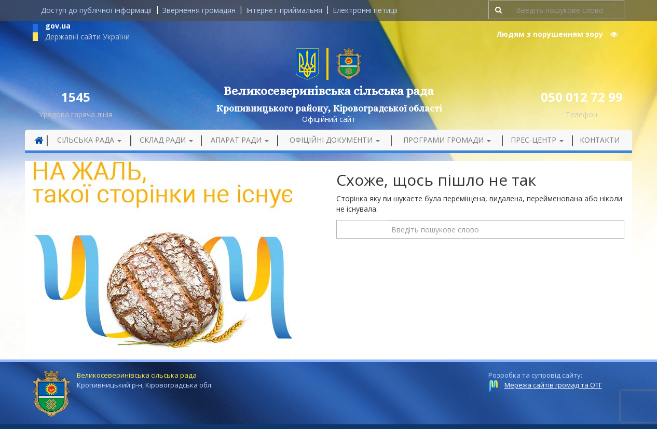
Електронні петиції (365, 10)
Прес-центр (537, 140)
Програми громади (447, 140)
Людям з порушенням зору (557, 34)
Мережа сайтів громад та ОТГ (553, 385)
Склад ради (166, 140)
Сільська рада (89, 140)
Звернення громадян (199, 10)
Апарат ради (240, 140)
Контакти (600, 140)
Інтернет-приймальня (284, 10)
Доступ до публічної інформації (96, 10)
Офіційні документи (335, 140)
